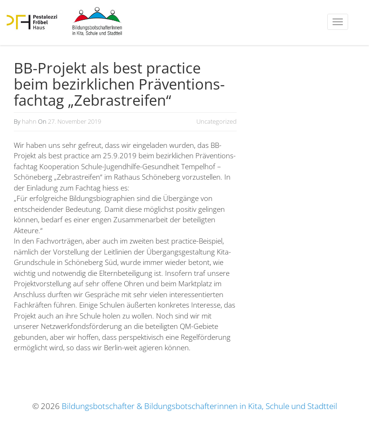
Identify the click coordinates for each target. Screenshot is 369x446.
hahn (29, 121)
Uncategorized (216, 121)
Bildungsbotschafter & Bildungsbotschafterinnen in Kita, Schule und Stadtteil (199, 405)
